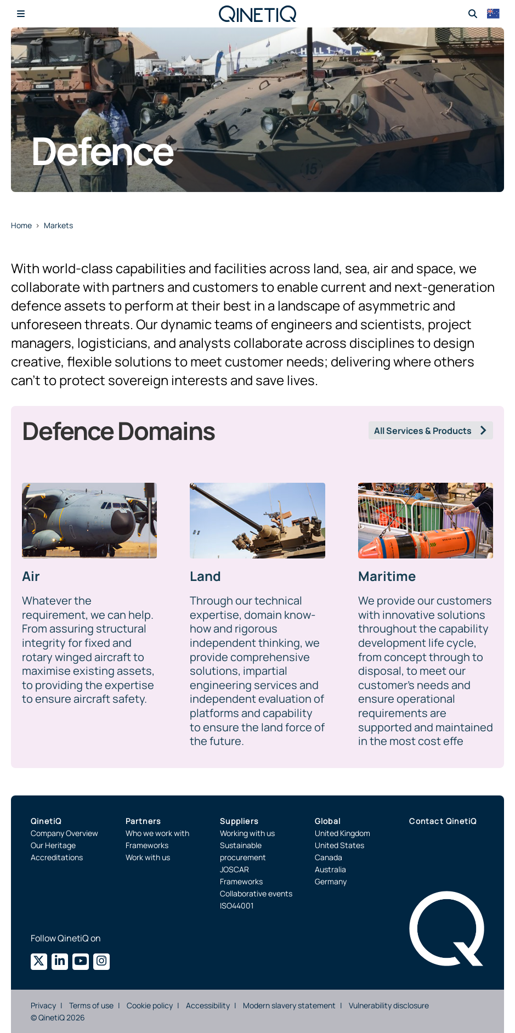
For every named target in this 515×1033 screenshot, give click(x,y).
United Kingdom (342, 833)
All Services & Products (423, 431)
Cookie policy (150, 1005)
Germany (331, 881)
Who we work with (157, 833)
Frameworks (147, 845)
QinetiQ (46, 821)
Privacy (43, 1005)
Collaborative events (256, 893)
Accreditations (57, 857)
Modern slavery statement (289, 1005)
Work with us (148, 857)
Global (328, 821)
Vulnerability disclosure (389, 1005)
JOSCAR (234, 869)
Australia (330, 869)
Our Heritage (53, 845)
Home (21, 225)
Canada (328, 857)
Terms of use (91, 1005)
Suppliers (239, 821)
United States (339, 845)
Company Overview (64, 833)
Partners (143, 821)
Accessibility (208, 1005)
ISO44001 (236, 905)
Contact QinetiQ (443, 821)
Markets (58, 225)
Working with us (247, 833)
